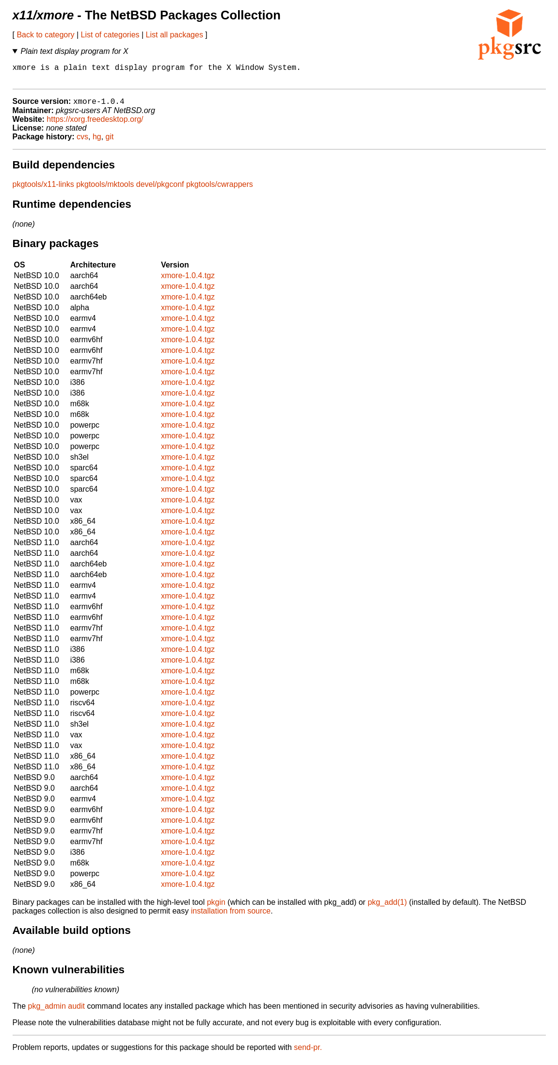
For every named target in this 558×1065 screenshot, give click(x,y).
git (110, 142)
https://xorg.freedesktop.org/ (95, 124)
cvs (82, 142)
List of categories (110, 35)
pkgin (216, 907)
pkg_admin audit (56, 1011)
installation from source (231, 916)
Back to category (45, 35)
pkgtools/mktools (105, 189)
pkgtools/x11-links (43, 189)
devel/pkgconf (160, 189)
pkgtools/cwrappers (219, 189)
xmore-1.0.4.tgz (188, 281)
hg (97, 142)
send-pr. (308, 1052)
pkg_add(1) (387, 907)
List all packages (174, 35)
